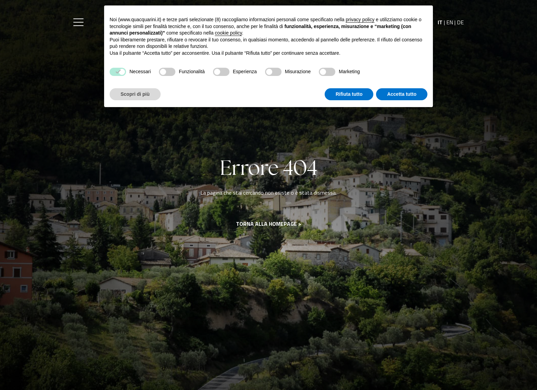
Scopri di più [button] (135, 94)
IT (440, 22)
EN (449, 22)
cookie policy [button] (228, 33)
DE (460, 22)
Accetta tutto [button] (401, 94)
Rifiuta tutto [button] (349, 94)
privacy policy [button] (360, 19)
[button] (78, 22)
